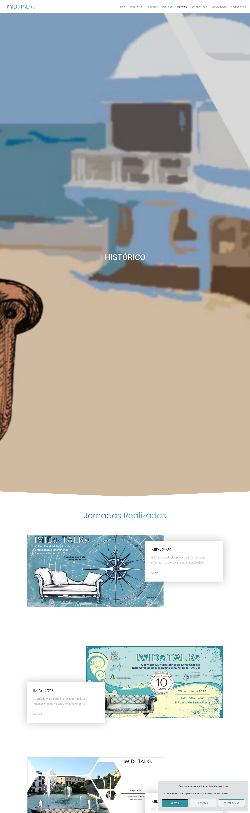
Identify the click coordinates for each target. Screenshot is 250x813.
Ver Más (155, 573)
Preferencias (231, 803)
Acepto (175, 803)
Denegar (203, 803)
